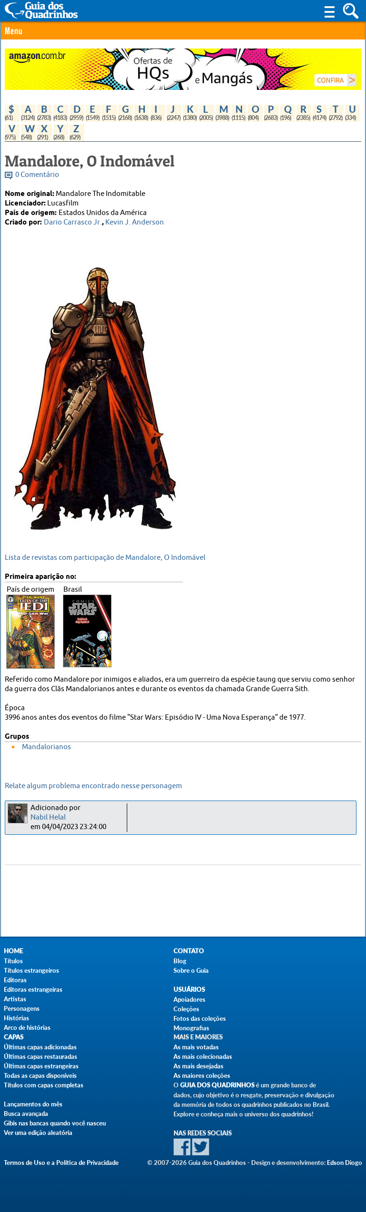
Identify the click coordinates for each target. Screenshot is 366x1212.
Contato (188, 951)
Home (13, 951)
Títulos (13, 961)
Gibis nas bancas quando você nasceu (55, 1123)
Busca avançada (26, 1113)
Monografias (191, 1028)
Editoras (15, 980)
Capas (13, 1037)
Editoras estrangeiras (33, 989)
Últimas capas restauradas (40, 1056)
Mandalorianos (46, 747)
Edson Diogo (344, 1162)
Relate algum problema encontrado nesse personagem (93, 786)
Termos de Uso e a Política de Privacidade (61, 1162)
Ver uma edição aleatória (38, 1132)
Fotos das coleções (199, 1018)
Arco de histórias (27, 1027)
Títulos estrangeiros (31, 970)
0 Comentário (37, 174)
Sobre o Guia (191, 970)
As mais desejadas (198, 1066)
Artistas (15, 999)
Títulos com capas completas (43, 1085)
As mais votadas (196, 1047)
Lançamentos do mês (33, 1104)
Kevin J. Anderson (134, 222)
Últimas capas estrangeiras (41, 1066)
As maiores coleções (201, 1075)
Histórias (16, 1018)
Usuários (189, 989)
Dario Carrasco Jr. (73, 222)
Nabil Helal (48, 817)
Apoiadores (189, 999)
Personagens (22, 1008)
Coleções (186, 1009)
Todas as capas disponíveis (40, 1075)
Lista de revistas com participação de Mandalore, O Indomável (105, 557)
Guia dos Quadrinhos (217, 1085)
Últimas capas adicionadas (40, 1047)
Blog (179, 961)
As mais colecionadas (202, 1056)
